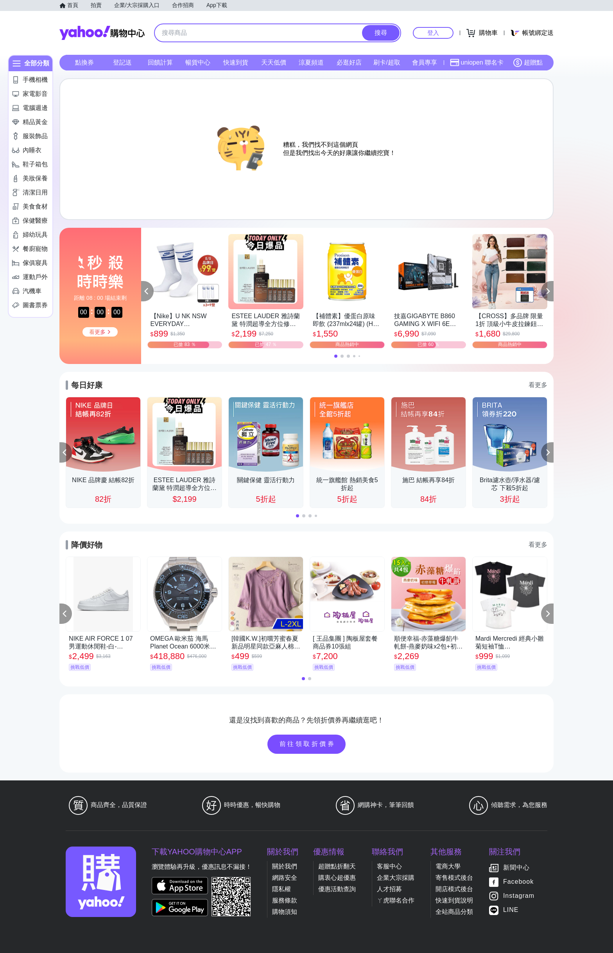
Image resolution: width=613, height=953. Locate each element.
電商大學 (448, 866)
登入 (433, 32)
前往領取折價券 (308, 743)
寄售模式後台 (454, 877)
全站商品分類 (454, 911)
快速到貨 (235, 62)
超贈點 (528, 62)
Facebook (518, 881)
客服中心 (389, 866)
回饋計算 (160, 62)
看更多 (538, 385)
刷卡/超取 (386, 62)
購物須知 (284, 911)
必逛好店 (349, 62)
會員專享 (424, 62)
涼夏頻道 (311, 62)
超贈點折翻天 (337, 866)
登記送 (122, 62)
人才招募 (389, 889)
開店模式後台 (454, 889)
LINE (511, 909)
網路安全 (284, 877)
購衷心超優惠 (337, 877)
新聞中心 (516, 867)
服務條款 (284, 900)
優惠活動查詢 (337, 889)
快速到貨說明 (454, 900)
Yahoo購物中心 (102, 32)
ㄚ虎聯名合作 (395, 900)
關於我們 (284, 866)
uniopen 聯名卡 (477, 62)
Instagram (518, 895)
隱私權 (281, 889)
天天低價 (273, 62)
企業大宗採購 (395, 877)
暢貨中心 (197, 62)
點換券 (84, 62)
